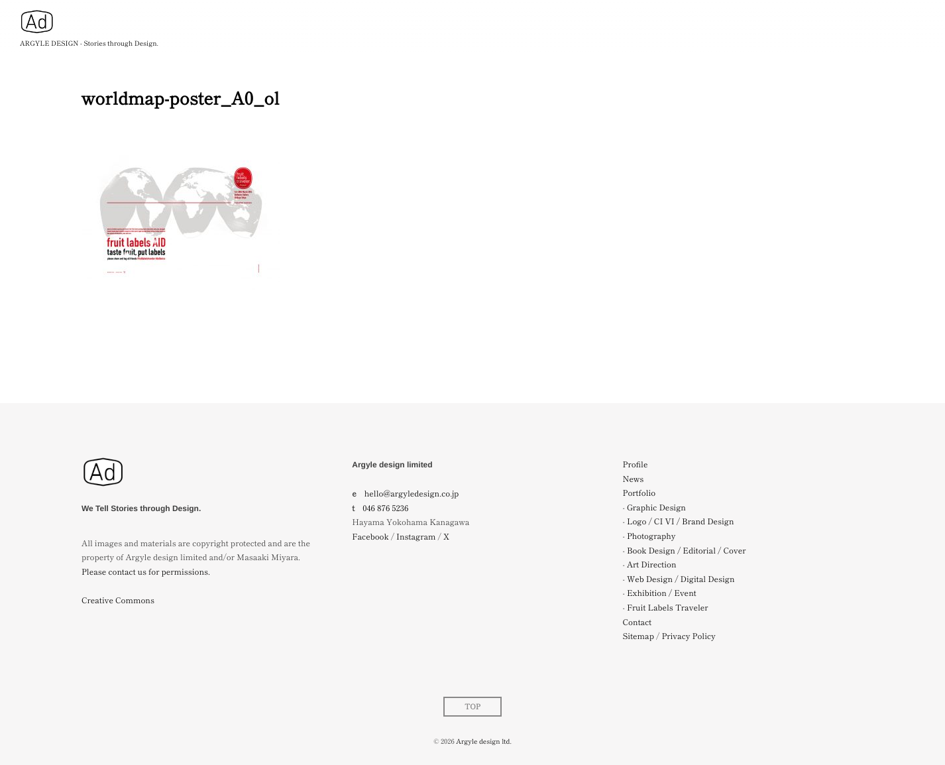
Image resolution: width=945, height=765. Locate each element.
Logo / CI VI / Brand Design (680, 521)
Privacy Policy (688, 636)
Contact (637, 622)
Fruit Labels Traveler (667, 607)
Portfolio (639, 493)
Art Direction (652, 564)
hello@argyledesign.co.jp (411, 493)
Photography (651, 536)
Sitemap (638, 636)
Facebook (370, 536)
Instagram (415, 536)
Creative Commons (118, 600)
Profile (635, 464)
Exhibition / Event (661, 593)
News (633, 479)
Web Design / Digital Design (681, 579)
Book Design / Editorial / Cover (686, 550)
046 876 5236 (385, 508)
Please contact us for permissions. (146, 571)
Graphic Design (656, 507)
